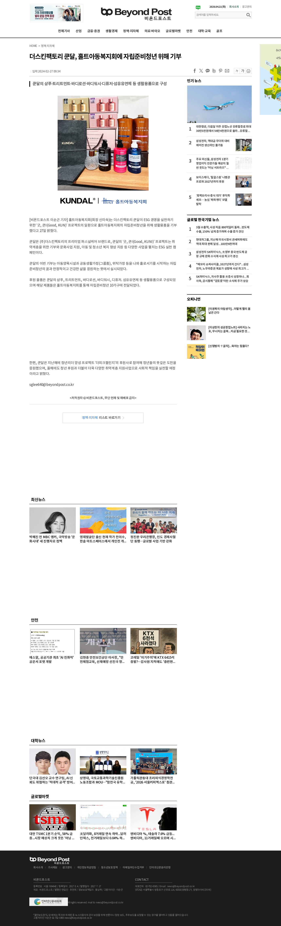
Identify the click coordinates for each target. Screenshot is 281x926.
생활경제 (111, 31)
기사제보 (52, 867)
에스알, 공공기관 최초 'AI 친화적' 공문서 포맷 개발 (51, 660)
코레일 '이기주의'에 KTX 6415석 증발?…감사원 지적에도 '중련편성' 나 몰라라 (153, 660)
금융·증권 (93, 31)
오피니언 (194, 299)
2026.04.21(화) (217, 6)
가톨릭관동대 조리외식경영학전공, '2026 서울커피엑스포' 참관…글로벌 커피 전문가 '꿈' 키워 (152, 780)
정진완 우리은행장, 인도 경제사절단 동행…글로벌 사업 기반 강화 (153, 539)
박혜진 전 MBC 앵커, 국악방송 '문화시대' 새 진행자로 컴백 (52, 539)
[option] (56, 13)
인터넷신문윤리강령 (160, 867)
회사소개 (234, 6)
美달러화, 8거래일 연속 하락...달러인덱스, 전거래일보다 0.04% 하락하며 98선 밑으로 (103, 836)
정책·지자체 (131, 31)
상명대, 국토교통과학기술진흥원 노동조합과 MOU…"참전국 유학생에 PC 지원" (103, 780)
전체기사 (64, 31)
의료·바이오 (152, 31)
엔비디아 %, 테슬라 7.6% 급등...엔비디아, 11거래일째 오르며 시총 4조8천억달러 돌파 (153, 836)
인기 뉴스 (194, 81)
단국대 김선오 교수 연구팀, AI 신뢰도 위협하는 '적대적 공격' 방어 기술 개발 (51, 780)
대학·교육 (204, 31)
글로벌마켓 (173, 31)
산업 (79, 31)
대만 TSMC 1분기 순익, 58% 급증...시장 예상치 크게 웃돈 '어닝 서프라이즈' (52, 836)
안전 (189, 31)
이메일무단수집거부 (133, 867)
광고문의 (247, 6)
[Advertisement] (103, 320)
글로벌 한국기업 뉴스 (203, 220)
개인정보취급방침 (86, 867)
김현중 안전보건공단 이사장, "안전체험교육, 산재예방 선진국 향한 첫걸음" (102, 660)
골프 (219, 31)
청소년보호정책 (109, 867)
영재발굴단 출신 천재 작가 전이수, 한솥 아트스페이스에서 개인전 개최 (103, 539)
